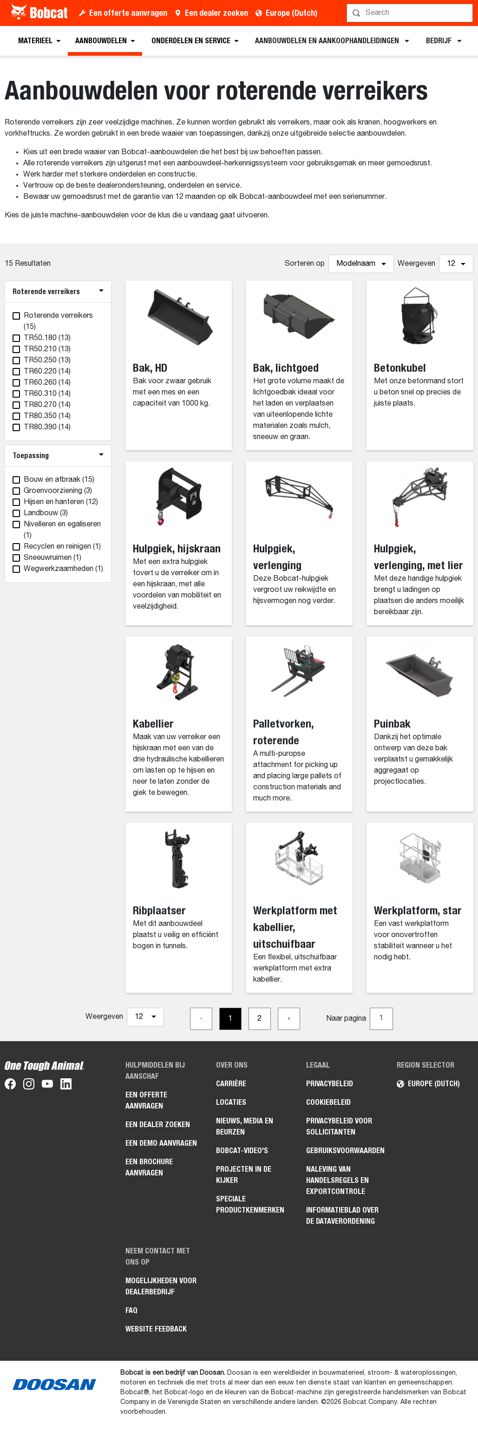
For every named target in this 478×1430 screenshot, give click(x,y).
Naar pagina (346, 1019)
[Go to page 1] (230, 1019)
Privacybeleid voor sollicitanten (339, 1126)
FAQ (131, 1310)
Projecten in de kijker (243, 1175)
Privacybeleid (329, 1083)
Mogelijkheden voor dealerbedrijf (160, 1286)
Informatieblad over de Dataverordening (342, 1216)
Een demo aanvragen (161, 1143)
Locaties (231, 1102)
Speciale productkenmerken (250, 1204)
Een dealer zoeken (216, 13)
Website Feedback (156, 1329)
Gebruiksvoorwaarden (344, 1150)
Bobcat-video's (242, 1150)
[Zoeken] (410, 13)
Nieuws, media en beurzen (244, 1126)
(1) (62, 530)
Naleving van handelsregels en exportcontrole (337, 1180)
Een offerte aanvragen (128, 13)
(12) (61, 502)
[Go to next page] (289, 1019)
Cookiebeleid (328, 1102)
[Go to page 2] (260, 1019)
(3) (58, 491)
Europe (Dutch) (291, 13)
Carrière (231, 1083)
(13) (47, 338)
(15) (58, 321)
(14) (47, 371)
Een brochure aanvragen (149, 1167)
